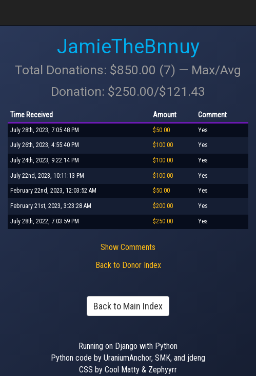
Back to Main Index (128, 306)
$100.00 (163, 145)
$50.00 (161, 130)
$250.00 (163, 221)
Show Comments (128, 247)
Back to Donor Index (128, 265)
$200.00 (163, 206)
